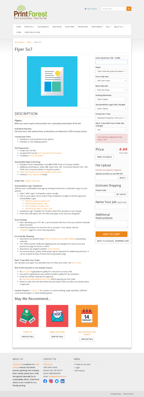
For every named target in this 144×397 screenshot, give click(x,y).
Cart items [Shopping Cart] (90, 9)
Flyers (29, 42)
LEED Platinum (34, 174)
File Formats (56, 153)
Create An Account (32, 32)
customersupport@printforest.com (36, 279)
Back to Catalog (105, 241)
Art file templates (36, 155)
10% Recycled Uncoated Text (37, 206)
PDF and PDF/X (44, 153)
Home (18, 27)
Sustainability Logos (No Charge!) (110, 104)
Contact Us (34, 290)
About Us (118, 27)
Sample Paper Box (32, 181)
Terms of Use (128, 394)
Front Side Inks (102, 76)
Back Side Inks (102, 86)
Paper (98, 67)
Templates (24, 230)
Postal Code (101, 190)
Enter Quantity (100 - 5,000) (108, 58)
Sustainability (43, 27)
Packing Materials (103, 95)
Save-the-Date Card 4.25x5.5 (87, 333)
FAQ (108, 27)
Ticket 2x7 (27, 332)
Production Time (103, 114)
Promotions (83, 27)
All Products (19, 42)
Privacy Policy (116, 394)
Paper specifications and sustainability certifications (41, 172)
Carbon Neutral (53, 249)
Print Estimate (104, 157)
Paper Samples (96, 27)
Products (29, 27)
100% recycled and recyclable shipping (59, 239)
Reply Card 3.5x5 (57, 332)
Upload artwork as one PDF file (109, 174)
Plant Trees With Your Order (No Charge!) (110, 124)
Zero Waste (57, 27)
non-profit (26, 271)
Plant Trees (69, 27)
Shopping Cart (122, 241)
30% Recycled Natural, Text (36, 203)
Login (18, 32)
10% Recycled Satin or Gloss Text (38, 208)
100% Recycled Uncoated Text (37, 201)
